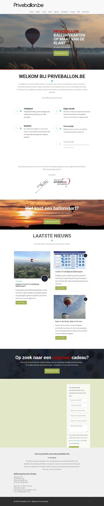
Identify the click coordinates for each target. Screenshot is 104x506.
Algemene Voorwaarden (40, 501)
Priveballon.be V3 (25, 501)
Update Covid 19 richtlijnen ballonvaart (25, 285)
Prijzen (72, 12)
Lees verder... (19, 302)
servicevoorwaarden (76, 440)
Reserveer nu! (61, 53)
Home (32, 12)
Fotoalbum (64, 12)
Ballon (38, 12)
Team (44, 12)
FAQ (78, 12)
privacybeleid (82, 438)
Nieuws (56, 12)
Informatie (85, 12)
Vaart (50, 12)
